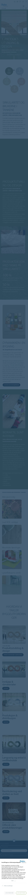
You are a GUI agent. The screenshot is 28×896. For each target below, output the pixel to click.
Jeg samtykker (21, 893)
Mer (13, 881)
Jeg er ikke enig (9, 893)
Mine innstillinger (7, 885)
